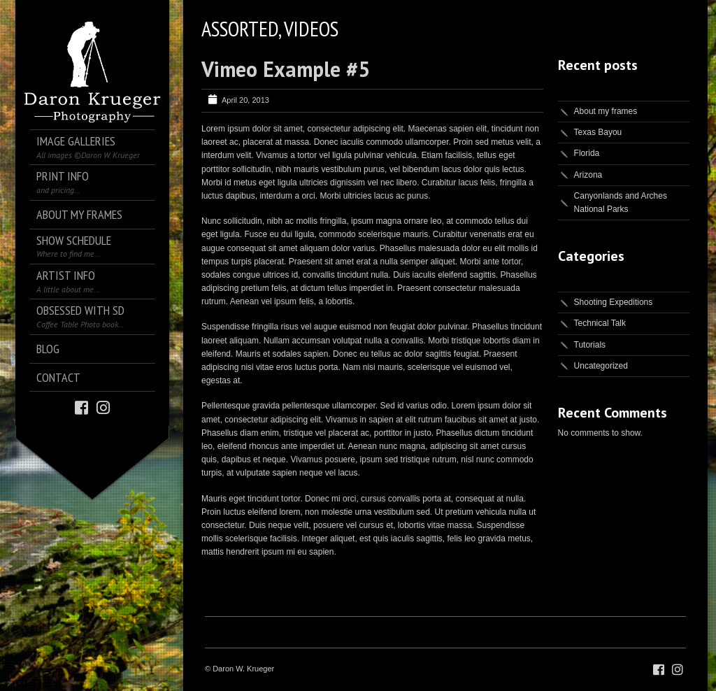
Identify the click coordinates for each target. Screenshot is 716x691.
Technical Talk (600, 323)
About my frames (606, 111)
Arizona (588, 175)
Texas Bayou (598, 132)
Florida (587, 153)
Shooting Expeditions (613, 302)
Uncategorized (601, 366)
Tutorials (590, 345)
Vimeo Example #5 (285, 69)
